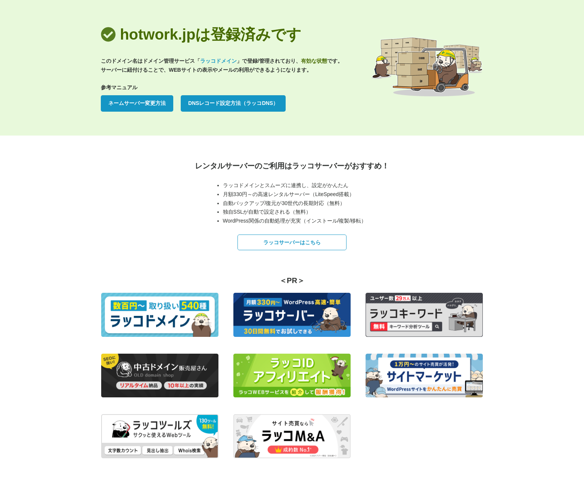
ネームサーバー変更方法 (137, 103)
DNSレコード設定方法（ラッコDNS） (233, 103)
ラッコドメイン (218, 61)
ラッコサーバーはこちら (292, 242)
